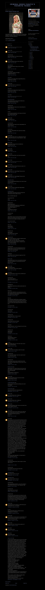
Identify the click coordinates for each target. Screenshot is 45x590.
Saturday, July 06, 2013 (13, 282)
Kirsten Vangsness (11, 40)
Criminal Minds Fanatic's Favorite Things (22, 5)
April (31, 54)
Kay (8, 509)
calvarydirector (10, 472)
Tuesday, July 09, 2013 (12, 386)
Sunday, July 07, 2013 (12, 351)
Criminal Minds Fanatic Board (32, 38)
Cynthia (9, 272)
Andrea (9, 77)
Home (16, 583)
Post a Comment (7, 581)
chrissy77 (9, 348)
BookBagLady (10, 191)
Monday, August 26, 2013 (13, 530)
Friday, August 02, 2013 (13, 491)
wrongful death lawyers (11, 382)
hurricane (9, 515)
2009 (30, 64)
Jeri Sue (9, 418)
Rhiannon (9, 258)
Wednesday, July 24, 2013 (13, 475)
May (31, 53)
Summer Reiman (10, 388)
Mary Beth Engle (10, 99)
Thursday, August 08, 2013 (13, 513)
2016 (30, 43)
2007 (30, 67)
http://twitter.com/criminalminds (33, 30)
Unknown (9, 45)
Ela (8, 342)
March (31, 56)
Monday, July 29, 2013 (12, 486)
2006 (30, 68)
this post (34, 24)
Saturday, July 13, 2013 (13, 457)
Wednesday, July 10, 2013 (13, 391)
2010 (30, 63)
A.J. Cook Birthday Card (33, 49)
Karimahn (9, 169)
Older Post (25, 583)
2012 (30, 60)
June (31, 52)
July (30, 45)
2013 (30, 44)
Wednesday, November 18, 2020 (14, 579)
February (31, 57)
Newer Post (7, 583)
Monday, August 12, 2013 (13, 520)
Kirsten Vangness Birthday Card (34, 50)
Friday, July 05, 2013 (12, 52)
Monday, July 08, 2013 (12, 380)
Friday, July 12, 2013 (12, 416)
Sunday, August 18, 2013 (13, 525)
